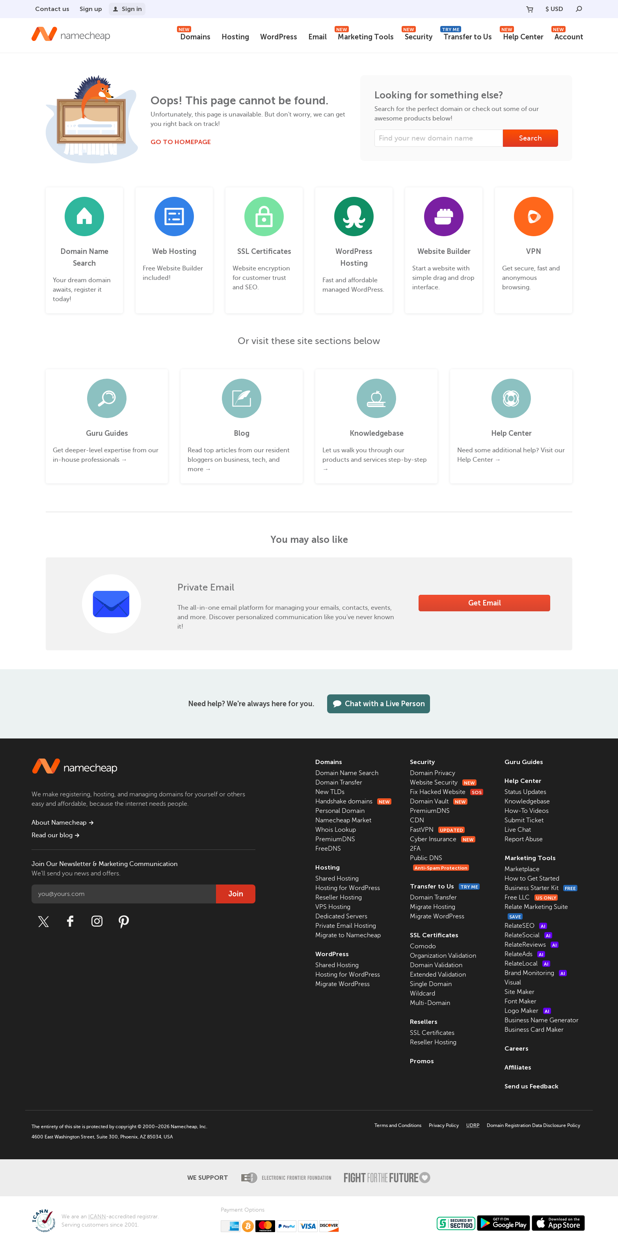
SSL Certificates (434, 935)
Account (567, 36)
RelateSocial (528, 935)
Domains (193, 36)
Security (417, 36)
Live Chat (517, 829)
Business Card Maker (534, 1029)
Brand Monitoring (535, 973)
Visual (512, 982)
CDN (417, 820)
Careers (516, 1048)
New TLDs (329, 792)
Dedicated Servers (341, 916)
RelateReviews (531, 944)
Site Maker (519, 992)
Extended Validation (438, 974)
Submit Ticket (524, 820)
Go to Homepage (181, 142)
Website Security (443, 782)
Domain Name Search (346, 773)
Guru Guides (523, 762)
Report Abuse (523, 839)
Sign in (127, 9)
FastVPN (437, 829)
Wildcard (422, 993)
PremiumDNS (335, 839)
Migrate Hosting (432, 906)
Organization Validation (443, 955)
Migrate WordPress (342, 984)
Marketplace (522, 869)
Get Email (484, 603)
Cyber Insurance (442, 839)
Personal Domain (340, 810)
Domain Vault (438, 801)
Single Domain (431, 984)
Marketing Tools (364, 36)
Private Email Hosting (345, 925)
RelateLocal (527, 963)
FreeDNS (328, 848)
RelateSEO (525, 925)
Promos (422, 1061)
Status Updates (525, 792)
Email (317, 37)
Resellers (423, 1021)
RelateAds (524, 954)
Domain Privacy (432, 773)
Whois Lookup (335, 829)
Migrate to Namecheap (348, 935)
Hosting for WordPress (347, 888)
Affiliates (517, 1067)
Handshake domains (353, 801)
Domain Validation (436, 965)
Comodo (423, 946)
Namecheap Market (343, 820)
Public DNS (426, 858)
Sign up (91, 9)
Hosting (235, 37)
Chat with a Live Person (378, 704)
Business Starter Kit (540, 888)
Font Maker (520, 1001)
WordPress (278, 37)
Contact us (52, 9)
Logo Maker (527, 1010)
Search (530, 138)
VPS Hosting (332, 906)
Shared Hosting (337, 878)
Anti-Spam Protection (441, 868)
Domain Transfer (338, 782)
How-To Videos (526, 810)
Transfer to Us (466, 36)
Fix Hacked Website (446, 792)
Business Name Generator (541, 1020)
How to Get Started (531, 878)
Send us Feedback (531, 1086)
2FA (415, 848)
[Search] (578, 9)
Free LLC (531, 897)
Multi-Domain (430, 1003)
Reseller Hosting (338, 897)
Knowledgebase (527, 801)
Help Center (522, 36)
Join (235, 894)
